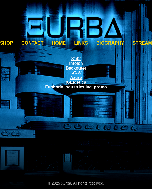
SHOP (6, 43)
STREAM (142, 43)
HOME (59, 43)
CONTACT (32, 43)
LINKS (81, 43)
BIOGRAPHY (110, 43)
